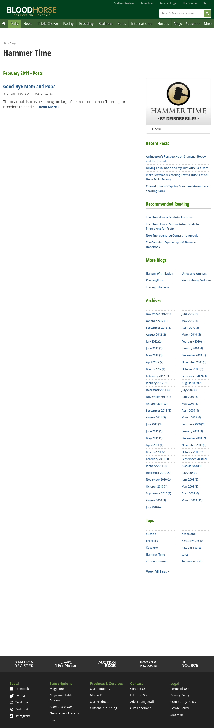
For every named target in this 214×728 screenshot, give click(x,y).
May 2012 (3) (154, 355)
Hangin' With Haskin (159, 273)
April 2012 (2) (154, 362)
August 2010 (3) (156, 500)
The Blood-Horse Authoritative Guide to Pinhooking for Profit (172, 226)
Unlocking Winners (194, 273)
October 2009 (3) (192, 369)
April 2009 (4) (190, 410)
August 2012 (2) (156, 334)
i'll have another (157, 561)
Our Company (100, 689)
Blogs (178, 23)
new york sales (191, 548)
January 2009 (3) (192, 431)
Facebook (19, 689)
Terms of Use (179, 689)
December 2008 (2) (194, 438)
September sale (192, 561)
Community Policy (183, 702)
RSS (179, 129)
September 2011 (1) (158, 410)
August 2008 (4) (191, 466)
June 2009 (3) (190, 397)
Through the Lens (157, 287)
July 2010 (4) (153, 507)
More (208, 23)
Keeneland (189, 534)
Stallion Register (124, 3)
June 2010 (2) (190, 314)
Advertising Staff (142, 702)
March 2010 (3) (191, 334)
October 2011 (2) (156, 404)
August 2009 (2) (191, 383)
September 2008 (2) (194, 459)
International (141, 23)
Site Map (176, 714)
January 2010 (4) (192, 348)
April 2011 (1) (154, 445)
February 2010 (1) (193, 341)
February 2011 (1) (157, 459)
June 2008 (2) (190, 480)
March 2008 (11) (192, 500)
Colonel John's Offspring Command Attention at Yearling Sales (177, 188)
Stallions (106, 23)
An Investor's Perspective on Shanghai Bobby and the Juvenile (176, 159)
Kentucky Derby (192, 541)
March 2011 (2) (155, 452)
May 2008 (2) (190, 486)
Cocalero (152, 548)
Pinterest (19, 709)
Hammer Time (155, 554)
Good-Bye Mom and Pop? (29, 87)
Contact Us (138, 689)
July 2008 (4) (189, 473)
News (27, 23)
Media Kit (97, 695)
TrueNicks (147, 3)
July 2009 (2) (189, 390)
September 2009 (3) (194, 376)
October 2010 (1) (156, 486)
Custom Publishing (103, 708)
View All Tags (156, 571)
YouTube (19, 702)
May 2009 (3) (190, 404)
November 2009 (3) (194, 362)
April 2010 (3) (190, 328)
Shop (148, 664)
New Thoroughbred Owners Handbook (172, 235)
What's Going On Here (196, 280)
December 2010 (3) (158, 473)
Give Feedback (140, 708)
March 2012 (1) (155, 369)
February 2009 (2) (193, 424)
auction (151, 534)
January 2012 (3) (156, 383)
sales (185, 554)
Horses (163, 23)
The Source (189, 3)
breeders (152, 541)
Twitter (18, 695)
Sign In (207, 3)
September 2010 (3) (158, 493)
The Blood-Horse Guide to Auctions (169, 217)
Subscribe (193, 23)
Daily (14, 23)
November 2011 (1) (158, 397)
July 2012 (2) (153, 341)
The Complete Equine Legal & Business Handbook (171, 244)
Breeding (86, 23)
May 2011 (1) (154, 438)
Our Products (99, 702)
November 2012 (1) (158, 314)
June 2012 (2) (154, 348)
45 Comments (44, 94)
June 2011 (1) (154, 431)
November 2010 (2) (158, 480)
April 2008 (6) (190, 493)
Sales (122, 23)
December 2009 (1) (194, 355)
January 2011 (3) (156, 466)
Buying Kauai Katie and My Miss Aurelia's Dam (177, 168)
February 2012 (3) (157, 376)
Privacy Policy (180, 695)
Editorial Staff (140, 695)
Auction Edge (168, 3)
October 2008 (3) (192, 452)
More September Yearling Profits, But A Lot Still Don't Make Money (177, 177)
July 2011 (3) (153, 424)
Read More (48, 106)
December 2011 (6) (158, 390)
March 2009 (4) (191, 417)
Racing (68, 23)
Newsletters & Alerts (64, 713)
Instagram (20, 716)
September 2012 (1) (158, 328)
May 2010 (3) (190, 321)
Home (4, 42)
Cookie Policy (179, 708)
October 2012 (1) (156, 321)
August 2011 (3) (156, 417)
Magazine (57, 689)
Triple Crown (47, 23)
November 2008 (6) (194, 445)
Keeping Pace (154, 280)
